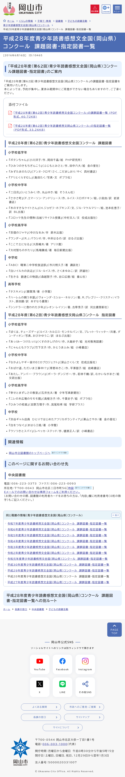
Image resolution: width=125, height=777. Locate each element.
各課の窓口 (21, 609)
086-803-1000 (54, 744)
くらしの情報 (26, 21)
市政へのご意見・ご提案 (82, 707)
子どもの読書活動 (77, 21)
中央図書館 (38, 609)
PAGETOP (114, 631)
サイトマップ (83, 717)
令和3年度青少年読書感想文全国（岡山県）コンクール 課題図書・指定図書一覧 (57, 547)
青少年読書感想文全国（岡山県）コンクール (26, 25)
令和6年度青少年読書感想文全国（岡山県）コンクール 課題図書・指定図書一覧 (57, 529)
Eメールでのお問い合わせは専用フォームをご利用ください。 (42, 492)
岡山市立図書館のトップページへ (39, 453)
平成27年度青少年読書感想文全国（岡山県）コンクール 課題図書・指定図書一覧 (58, 582)
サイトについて (61, 728)
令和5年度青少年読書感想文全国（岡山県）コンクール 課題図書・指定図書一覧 (57, 535)
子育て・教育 (44, 21)
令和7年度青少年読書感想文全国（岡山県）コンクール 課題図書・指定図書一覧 (57, 523)
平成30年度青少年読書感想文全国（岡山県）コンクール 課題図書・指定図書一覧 (58, 564)
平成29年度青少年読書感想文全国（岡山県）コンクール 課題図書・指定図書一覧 (58, 570)
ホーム (10, 21)
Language (106, 11)
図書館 (59, 21)
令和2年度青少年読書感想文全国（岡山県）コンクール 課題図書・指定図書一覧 (57, 553)
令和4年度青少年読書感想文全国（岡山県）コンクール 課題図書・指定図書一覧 (57, 541)
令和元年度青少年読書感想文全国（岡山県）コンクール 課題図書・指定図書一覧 (57, 558)
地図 (80, 488)
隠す (117, 515)
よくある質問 (39, 707)
